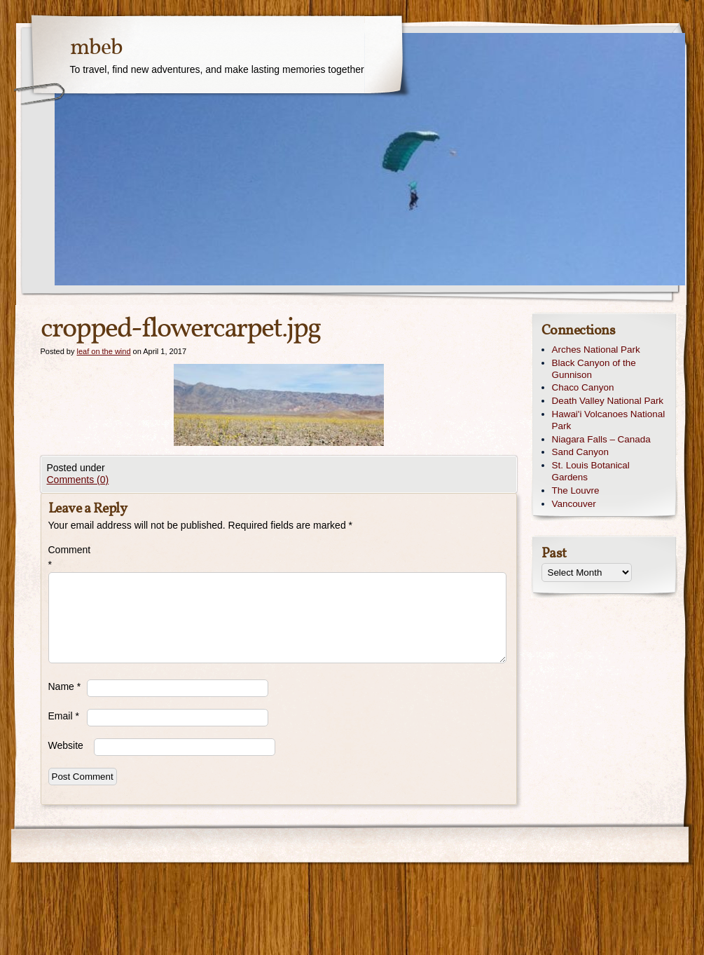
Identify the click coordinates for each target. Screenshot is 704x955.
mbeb (96, 48)
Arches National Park (596, 349)
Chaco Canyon (583, 387)
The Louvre (576, 490)
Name (64, 686)
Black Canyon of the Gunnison (594, 369)
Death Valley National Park (608, 400)
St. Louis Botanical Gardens (591, 471)
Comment (67, 557)
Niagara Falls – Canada (601, 439)
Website (65, 745)
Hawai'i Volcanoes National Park (608, 420)
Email (63, 716)
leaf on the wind (103, 351)
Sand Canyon (580, 452)
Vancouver (574, 504)
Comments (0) (78, 479)
